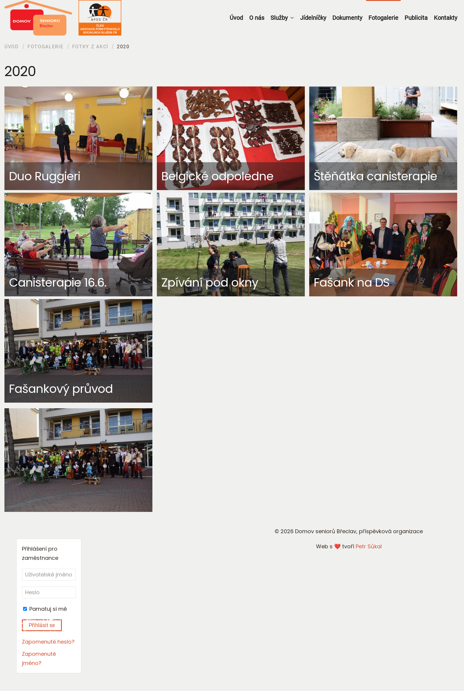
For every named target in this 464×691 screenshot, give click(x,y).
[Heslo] (49, 592)
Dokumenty (347, 17)
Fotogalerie (383, 17)
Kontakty (445, 17)
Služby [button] (282, 17)
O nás (256, 17)
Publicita (416, 17)
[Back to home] (62, 18)
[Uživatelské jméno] (49, 575)
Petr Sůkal (369, 546)
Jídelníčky (313, 17)
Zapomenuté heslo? (48, 641)
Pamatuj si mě (45, 609)
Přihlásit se (42, 625)
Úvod (236, 17)
